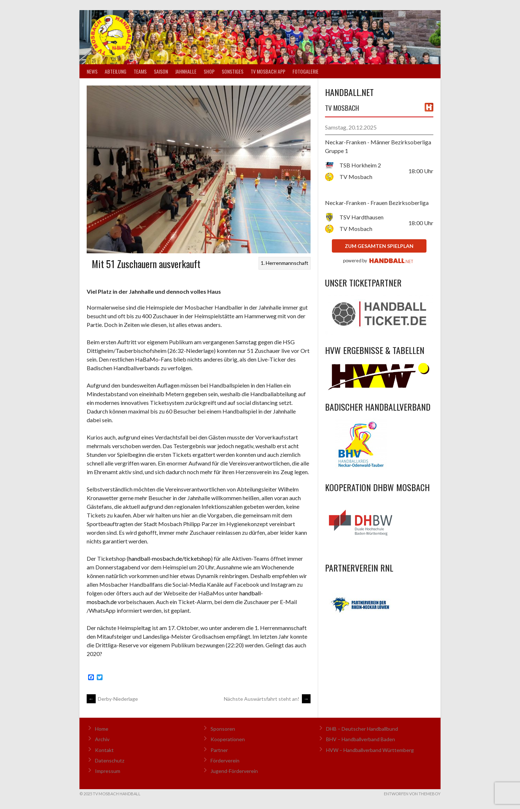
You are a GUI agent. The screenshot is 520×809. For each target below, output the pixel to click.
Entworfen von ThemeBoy (412, 793)
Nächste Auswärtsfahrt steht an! (267, 699)
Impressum (107, 771)
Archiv (102, 739)
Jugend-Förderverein (234, 771)
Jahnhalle (185, 71)
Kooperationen (228, 739)
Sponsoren (223, 729)
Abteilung (115, 71)
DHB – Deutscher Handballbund (362, 729)
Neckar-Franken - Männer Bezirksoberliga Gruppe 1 (378, 146)
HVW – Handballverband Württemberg (370, 750)
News (92, 71)
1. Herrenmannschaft (284, 263)
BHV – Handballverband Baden (360, 739)
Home (101, 729)
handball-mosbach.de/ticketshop (170, 558)
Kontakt (104, 750)
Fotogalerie (305, 71)
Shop (209, 71)
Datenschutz (109, 760)
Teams (140, 71)
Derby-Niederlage (112, 699)
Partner (219, 750)
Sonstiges (232, 71)
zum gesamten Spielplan (379, 246)
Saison (161, 71)
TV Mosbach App (268, 71)
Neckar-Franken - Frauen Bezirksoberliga (377, 202)
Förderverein (225, 760)
